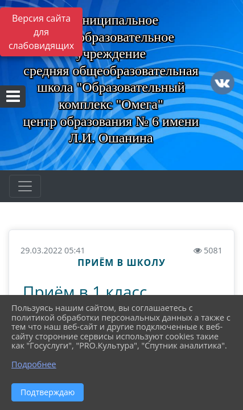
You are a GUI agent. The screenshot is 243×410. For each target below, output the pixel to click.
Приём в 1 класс (85, 291)
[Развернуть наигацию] (25, 186)
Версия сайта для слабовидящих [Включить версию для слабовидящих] (41, 32)
